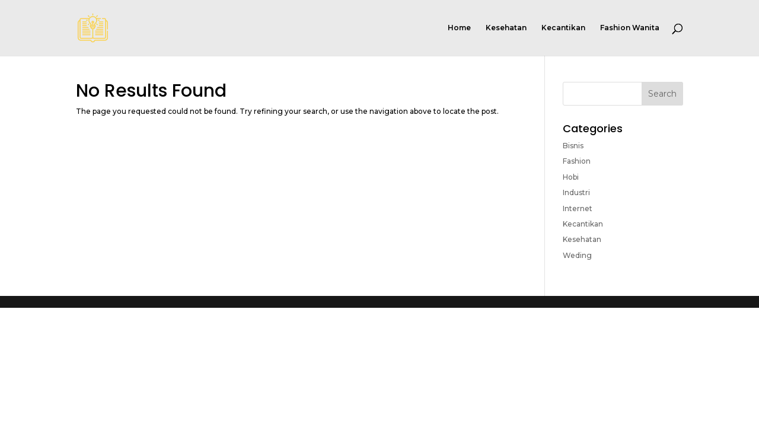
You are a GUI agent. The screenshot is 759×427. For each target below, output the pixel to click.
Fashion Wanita (629, 28)
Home (459, 28)
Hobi (571, 177)
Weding (577, 255)
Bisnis (573, 145)
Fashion (577, 161)
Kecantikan (563, 28)
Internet (577, 208)
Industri (576, 192)
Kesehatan (506, 28)
